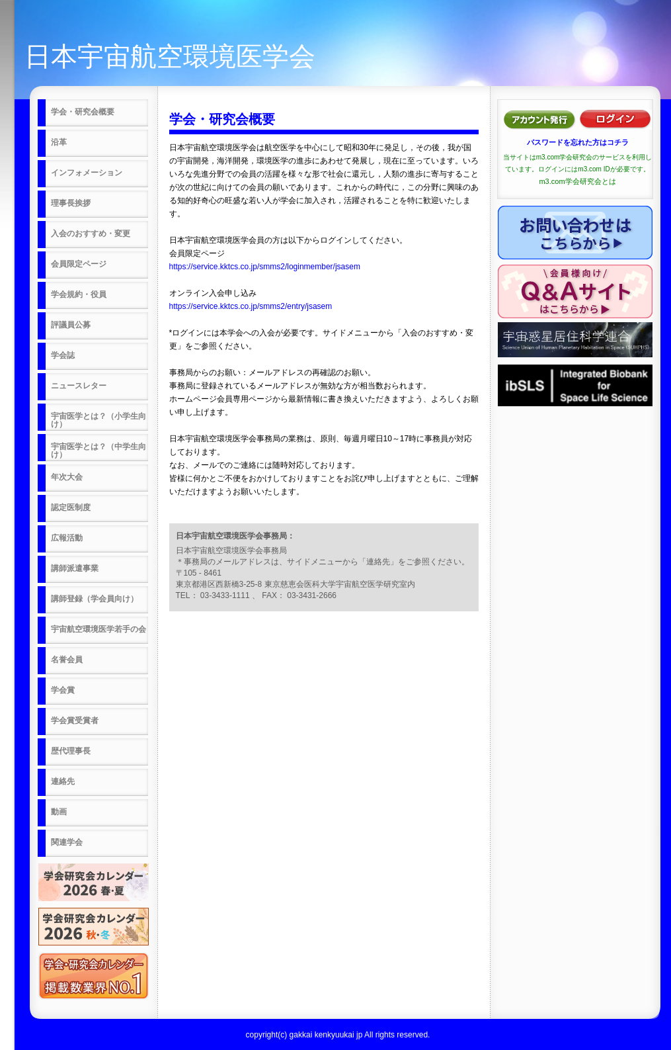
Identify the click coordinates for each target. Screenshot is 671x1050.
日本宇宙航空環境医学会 (169, 56)
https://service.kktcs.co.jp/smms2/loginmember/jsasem (264, 266)
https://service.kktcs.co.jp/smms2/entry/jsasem (251, 306)
